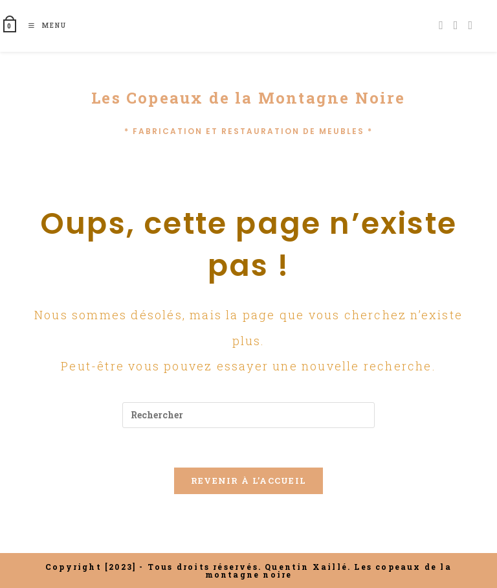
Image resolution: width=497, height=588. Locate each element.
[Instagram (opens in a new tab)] (455, 25)
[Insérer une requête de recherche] (248, 415)
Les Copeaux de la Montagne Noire (248, 97)
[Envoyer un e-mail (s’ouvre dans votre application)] (470, 25)
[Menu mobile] (43, 25)
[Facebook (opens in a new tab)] (441, 25)
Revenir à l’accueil (249, 480)
